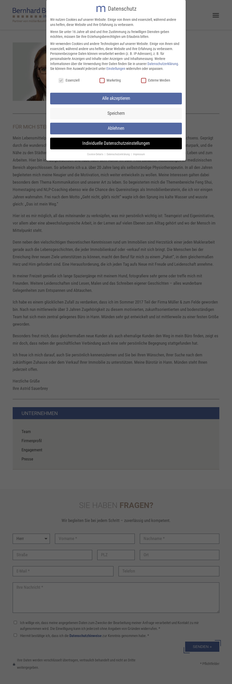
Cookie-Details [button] (95, 153)
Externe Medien (155, 79)
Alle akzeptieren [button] (116, 97)
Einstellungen (115, 68)
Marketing (110, 79)
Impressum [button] (139, 153)
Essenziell (69, 79)
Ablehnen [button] (116, 127)
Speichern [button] (116, 112)
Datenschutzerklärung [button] (118, 153)
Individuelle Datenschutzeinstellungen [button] (116, 142)
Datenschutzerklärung (162, 63)
